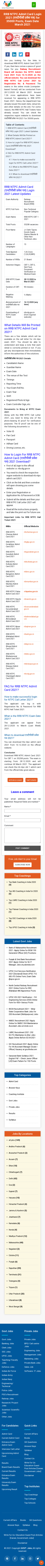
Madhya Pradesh (18, 1236)
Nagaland (14, 1249)
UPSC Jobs (7, 1356)
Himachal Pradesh (18, 1204)
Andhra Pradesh (17, 1146)
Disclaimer (29, 1475)
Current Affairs (31, 1434)
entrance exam (15, 780)
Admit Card (13, 1081)
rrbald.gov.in (29, 634)
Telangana (14, 1281)
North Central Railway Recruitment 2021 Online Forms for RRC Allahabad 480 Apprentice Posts (23, 988)
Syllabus (12, 1120)
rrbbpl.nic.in (28, 644)
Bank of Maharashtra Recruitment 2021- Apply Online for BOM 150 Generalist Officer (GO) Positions (22, 950)
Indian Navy (7, 1379)
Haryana (14, 1198)
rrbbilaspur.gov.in (31, 664)
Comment (8, 825)
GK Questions (30, 1442)
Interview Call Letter (11, 1449)
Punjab (13, 1262)
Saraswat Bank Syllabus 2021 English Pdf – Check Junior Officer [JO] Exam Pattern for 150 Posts (23, 1058)
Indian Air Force (9, 1371)
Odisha (14, 1255)
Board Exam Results (11, 1467)
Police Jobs (7, 1390)
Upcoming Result (9, 1489)
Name (7, 806)
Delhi (13, 1178)
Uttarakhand (15, 1300)
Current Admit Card (10, 1438)
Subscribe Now (22, 865)
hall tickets (31, 780)
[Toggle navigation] (40, 4)
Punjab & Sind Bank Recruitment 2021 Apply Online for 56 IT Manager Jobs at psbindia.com (22, 962)
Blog (26, 1454)
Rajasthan (15, 1268)
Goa (12, 1185)
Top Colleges (30, 1499)
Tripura (13, 1287)
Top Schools (30, 1503)
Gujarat (13, 1191)
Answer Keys (14, 1088)
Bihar (13, 1166)
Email (7, 816)
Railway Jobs (8, 1398)
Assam (13, 1159)
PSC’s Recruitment (10, 1394)
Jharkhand (14, 1217)
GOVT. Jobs (26, 1548)
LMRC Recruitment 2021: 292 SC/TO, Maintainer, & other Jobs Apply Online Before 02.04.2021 (22, 1035)
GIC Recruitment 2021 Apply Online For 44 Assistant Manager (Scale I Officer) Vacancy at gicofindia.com (23, 1047)
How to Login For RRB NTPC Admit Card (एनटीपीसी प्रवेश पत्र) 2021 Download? (22, 145)
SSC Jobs (6, 1351)
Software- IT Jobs (32, 1371)
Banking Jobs (8, 1343)
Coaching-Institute (16, 1094)
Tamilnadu (15, 1274)
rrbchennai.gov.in (31, 532)
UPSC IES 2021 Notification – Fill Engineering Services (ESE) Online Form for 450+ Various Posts (23, 1000)
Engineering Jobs (32, 1350)
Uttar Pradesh (16, 1294)
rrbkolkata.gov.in (30, 562)
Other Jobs (7, 1416)
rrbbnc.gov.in (29, 572)
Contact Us (29, 1458)
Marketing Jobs (31, 1359)
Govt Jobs (13, 1100)
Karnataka (14, 1223)
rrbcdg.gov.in (29, 674)
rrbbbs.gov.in (29, 654)
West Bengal (15, 1306)
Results (12, 1113)
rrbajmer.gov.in (30, 626)
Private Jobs (14, 1107)
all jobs (14, 1140)
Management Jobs (32, 1354)
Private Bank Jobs (32, 1363)
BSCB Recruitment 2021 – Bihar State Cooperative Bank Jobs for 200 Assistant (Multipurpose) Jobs (23, 1011)
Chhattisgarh (15, 1172)
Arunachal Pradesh (18, 1153)
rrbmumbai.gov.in (31, 581)
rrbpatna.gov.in (31, 591)
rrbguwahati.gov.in (31, 552)
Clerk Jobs (6, 1347)
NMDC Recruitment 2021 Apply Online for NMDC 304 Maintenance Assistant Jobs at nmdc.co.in (23, 1023)
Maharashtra (16, 1242)
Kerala (13, 1230)
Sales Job (28, 1367)
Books (27, 1438)
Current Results (9, 1471)
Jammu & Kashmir (18, 1210)
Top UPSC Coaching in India (22, 927)
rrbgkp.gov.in (29, 542)
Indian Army (7, 1375)
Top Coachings (31, 1494)
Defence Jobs (8, 1367)
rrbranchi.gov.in (30, 599)
